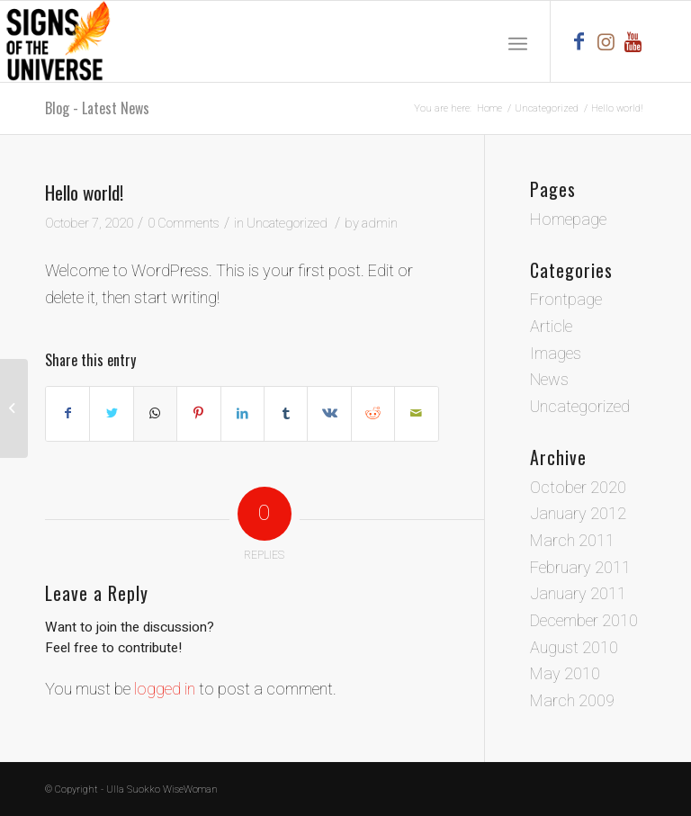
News (549, 380)
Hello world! (84, 192)
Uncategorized (287, 223)
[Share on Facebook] (67, 414)
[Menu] (517, 41)
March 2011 (572, 541)
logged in (164, 689)
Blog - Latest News (97, 108)
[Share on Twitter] (111, 414)
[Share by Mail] (416, 414)
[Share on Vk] (329, 414)
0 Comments (184, 223)
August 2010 (574, 648)
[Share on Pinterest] (198, 414)
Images (555, 354)
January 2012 (578, 514)
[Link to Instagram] (605, 41)
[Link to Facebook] (578, 41)
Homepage (568, 220)
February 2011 (580, 568)
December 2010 (584, 621)
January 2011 (578, 594)
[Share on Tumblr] (286, 414)
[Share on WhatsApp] (155, 414)
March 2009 (572, 701)
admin (380, 223)
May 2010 (565, 674)
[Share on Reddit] (373, 414)
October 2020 (578, 488)
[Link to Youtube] (632, 41)
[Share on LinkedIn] (242, 414)
